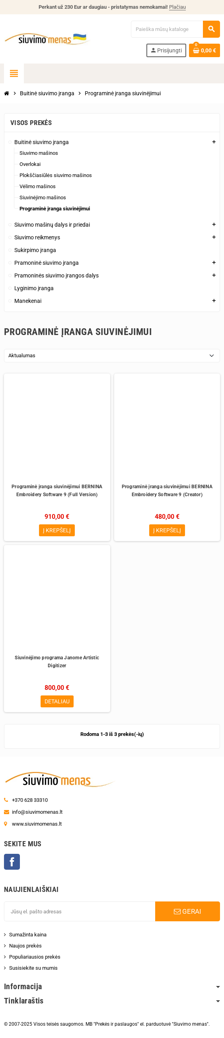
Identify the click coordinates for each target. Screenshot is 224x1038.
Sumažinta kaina (28, 935)
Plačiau (177, 7)
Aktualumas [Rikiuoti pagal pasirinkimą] (21, 355)
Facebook (12, 862)
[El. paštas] (79, 911)
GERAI (187, 911)
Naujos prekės (25, 946)
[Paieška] (175, 29)
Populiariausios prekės (34, 957)
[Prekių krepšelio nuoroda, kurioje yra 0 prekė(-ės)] (204, 50)
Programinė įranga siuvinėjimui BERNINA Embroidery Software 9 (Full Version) (57, 490)
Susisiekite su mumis (33, 968)
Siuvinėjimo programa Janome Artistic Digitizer (57, 661)
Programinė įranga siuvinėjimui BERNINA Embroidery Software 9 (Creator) (167, 490)
